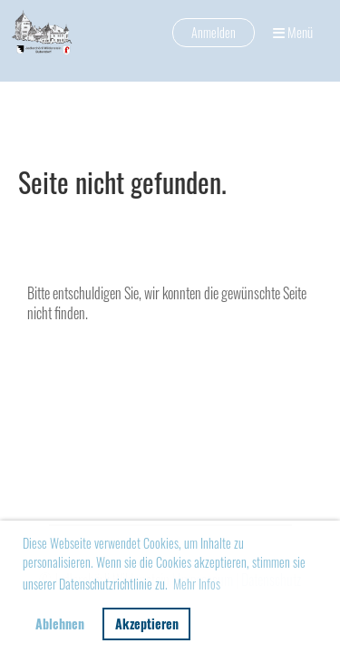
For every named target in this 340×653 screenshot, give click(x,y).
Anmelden (213, 32)
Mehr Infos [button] (196, 583)
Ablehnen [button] (59, 623)
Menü (293, 32)
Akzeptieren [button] (147, 623)
